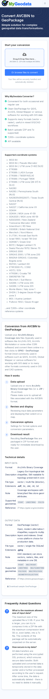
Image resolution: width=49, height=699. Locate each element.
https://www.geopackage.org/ (32, 579)
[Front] (17, 3)
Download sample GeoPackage (22, 586)
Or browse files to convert (24, 72)
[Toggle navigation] (44, 3)
